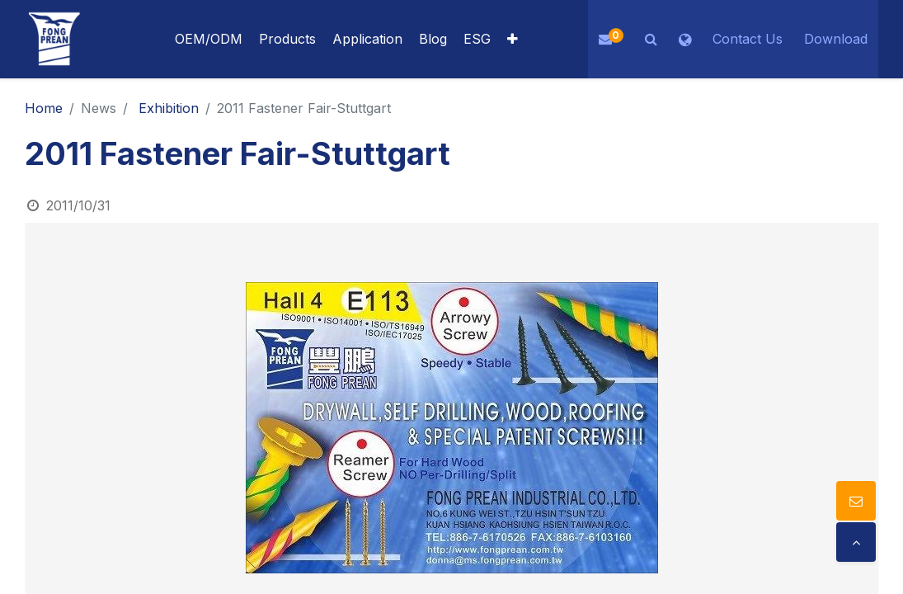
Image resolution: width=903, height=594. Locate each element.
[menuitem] (367, 39)
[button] (512, 39)
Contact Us (748, 39)
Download (836, 39)
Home (44, 108)
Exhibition (169, 108)
